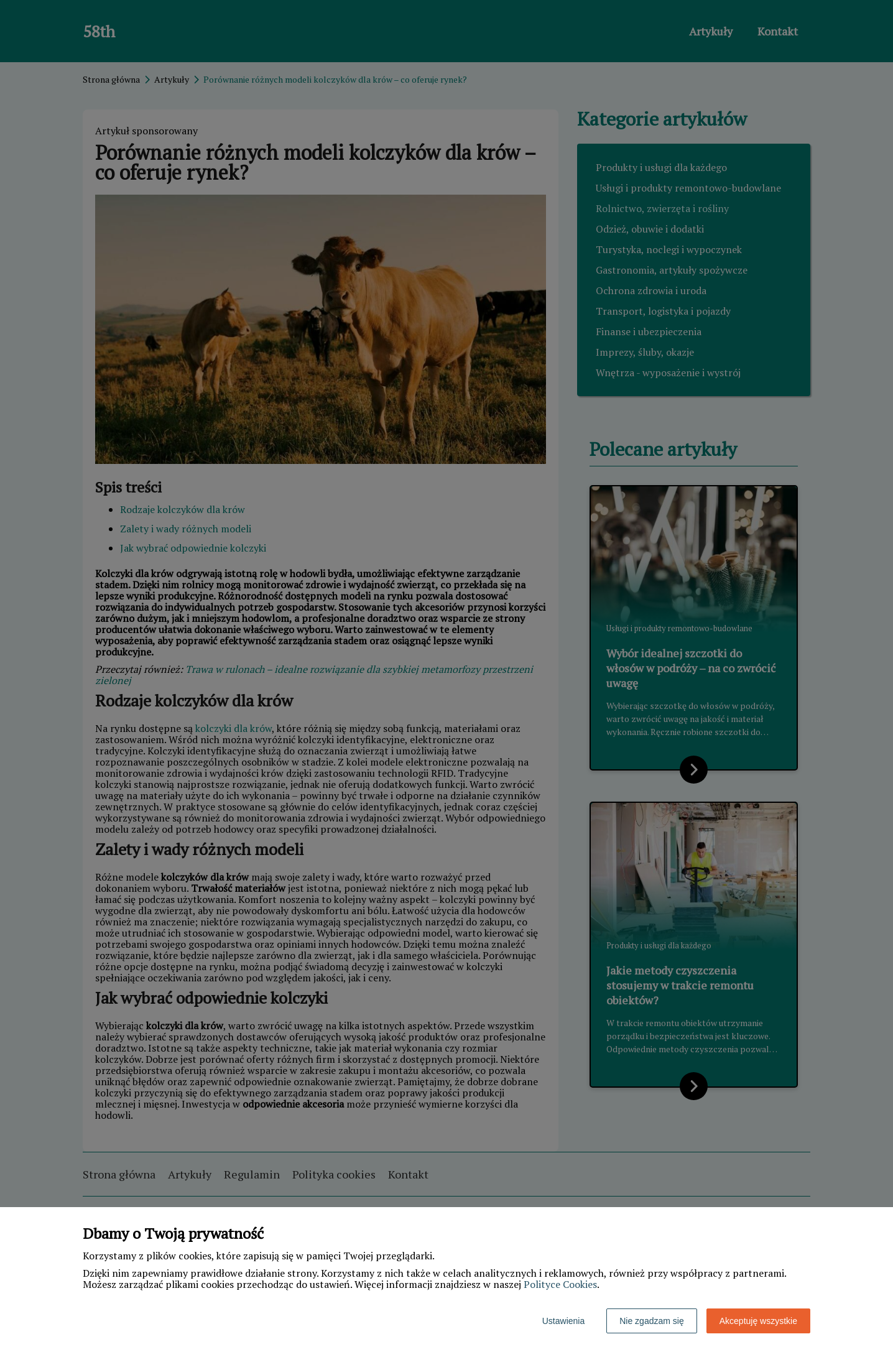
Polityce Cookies (560, 1284)
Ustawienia (563, 1321)
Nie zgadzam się (651, 1321)
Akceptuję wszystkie (758, 1321)
